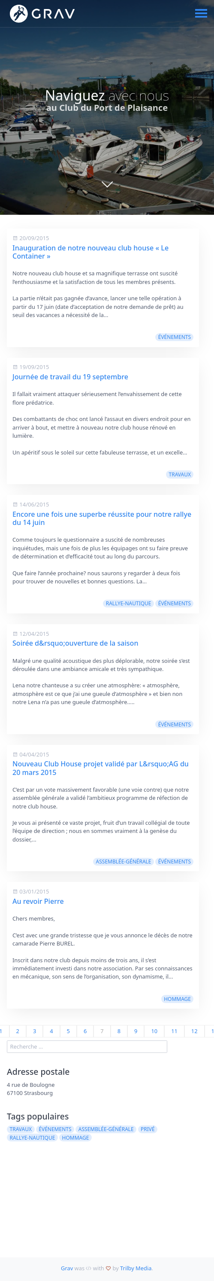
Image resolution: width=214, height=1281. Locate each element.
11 (174, 1031)
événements (174, 337)
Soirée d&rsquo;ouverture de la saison (75, 643)
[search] (87, 1046)
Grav (67, 1268)
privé (148, 1129)
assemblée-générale (123, 861)
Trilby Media (135, 1268)
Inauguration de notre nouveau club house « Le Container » (90, 252)
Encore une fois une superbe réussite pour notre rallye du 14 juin (101, 518)
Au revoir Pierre (38, 901)
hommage (177, 999)
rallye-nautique (128, 603)
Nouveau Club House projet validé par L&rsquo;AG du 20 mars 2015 (100, 768)
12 (194, 1031)
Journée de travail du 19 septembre (70, 376)
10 (154, 1031)
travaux (180, 474)
